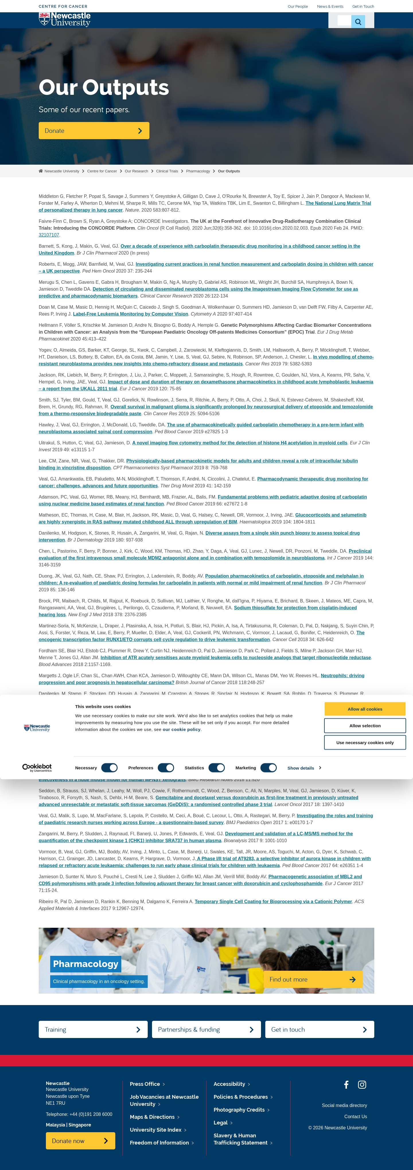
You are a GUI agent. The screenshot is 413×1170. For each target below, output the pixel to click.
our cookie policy (181, 1120)
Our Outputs (229, 171)
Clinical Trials (167, 171)
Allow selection (365, 1116)
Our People (298, 6)
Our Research (109, 31)
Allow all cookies (365, 1099)
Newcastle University (61, 171)
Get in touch (288, 1029)
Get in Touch (363, 6)
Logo (65, 30)
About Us (140, 31)
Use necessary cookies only (365, 1133)
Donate (311, 27)
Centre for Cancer (63, 6)
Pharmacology (198, 171)
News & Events (330, 6)
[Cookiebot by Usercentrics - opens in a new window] (37, 1159)
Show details (301, 1158)
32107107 (49, 235)
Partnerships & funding (189, 1029)
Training (167, 27)
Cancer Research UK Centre (266, 31)
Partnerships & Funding (207, 31)
